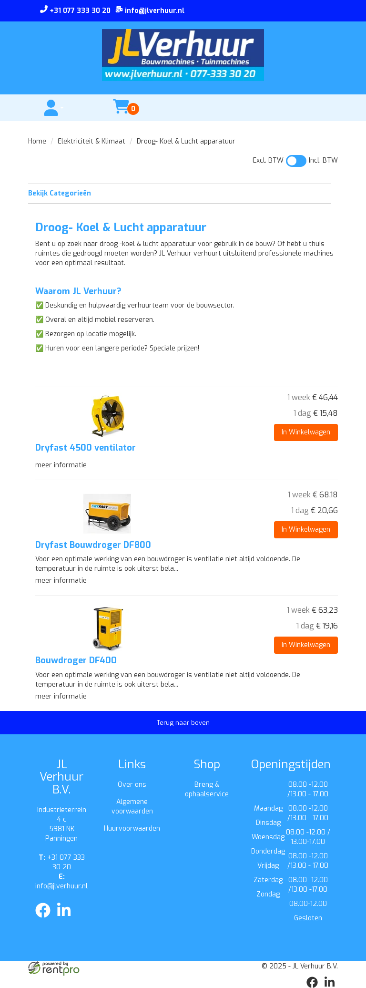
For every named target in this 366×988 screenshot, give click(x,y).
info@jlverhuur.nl (61, 881)
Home (37, 141)
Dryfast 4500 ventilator (85, 447)
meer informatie (61, 465)
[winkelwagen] (121, 112)
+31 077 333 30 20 (62, 862)
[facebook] (45, 919)
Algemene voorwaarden (132, 806)
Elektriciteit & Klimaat (91, 141)
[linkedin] (66, 919)
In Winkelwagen (306, 432)
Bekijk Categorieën (179, 193)
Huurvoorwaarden (132, 828)
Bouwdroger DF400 (76, 660)
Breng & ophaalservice (207, 789)
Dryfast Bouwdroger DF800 (93, 545)
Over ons (132, 784)
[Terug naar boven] (183, 722)
